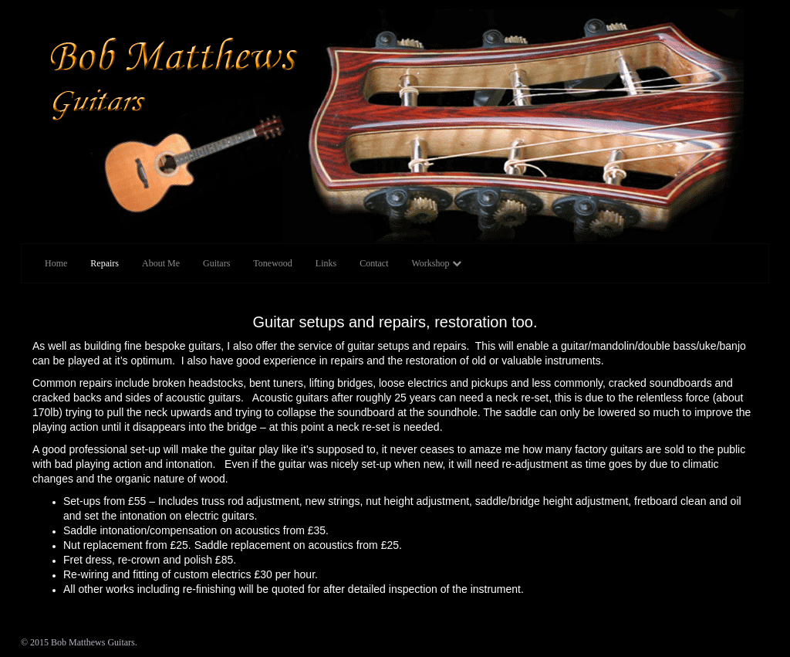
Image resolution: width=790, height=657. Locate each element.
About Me (161, 263)
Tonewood (272, 263)
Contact (374, 263)
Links (326, 263)
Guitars (216, 263)
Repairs (104, 263)
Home (56, 263)
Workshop (436, 263)
